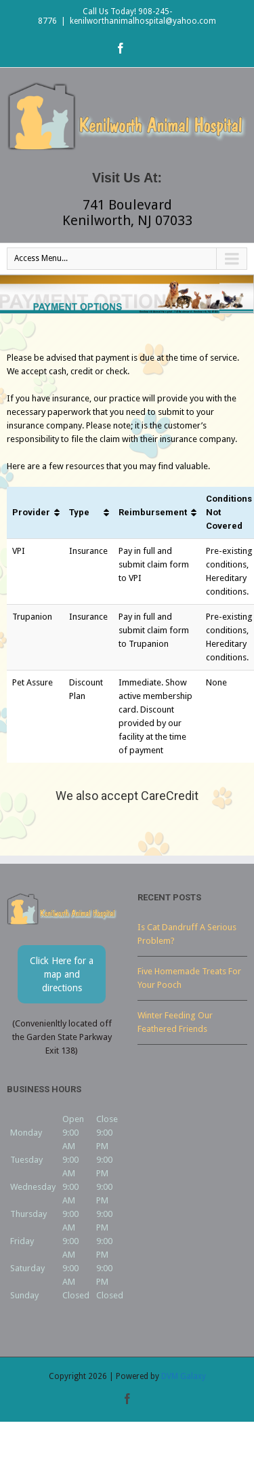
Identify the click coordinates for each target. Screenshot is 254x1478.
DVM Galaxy (183, 1376)
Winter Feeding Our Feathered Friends (175, 1022)
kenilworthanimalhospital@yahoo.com (143, 21)
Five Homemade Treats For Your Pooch (189, 978)
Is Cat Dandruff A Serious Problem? (186, 934)
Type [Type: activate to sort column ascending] (79, 512)
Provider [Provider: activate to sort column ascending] (31, 512)
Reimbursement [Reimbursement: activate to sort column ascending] (153, 512)
